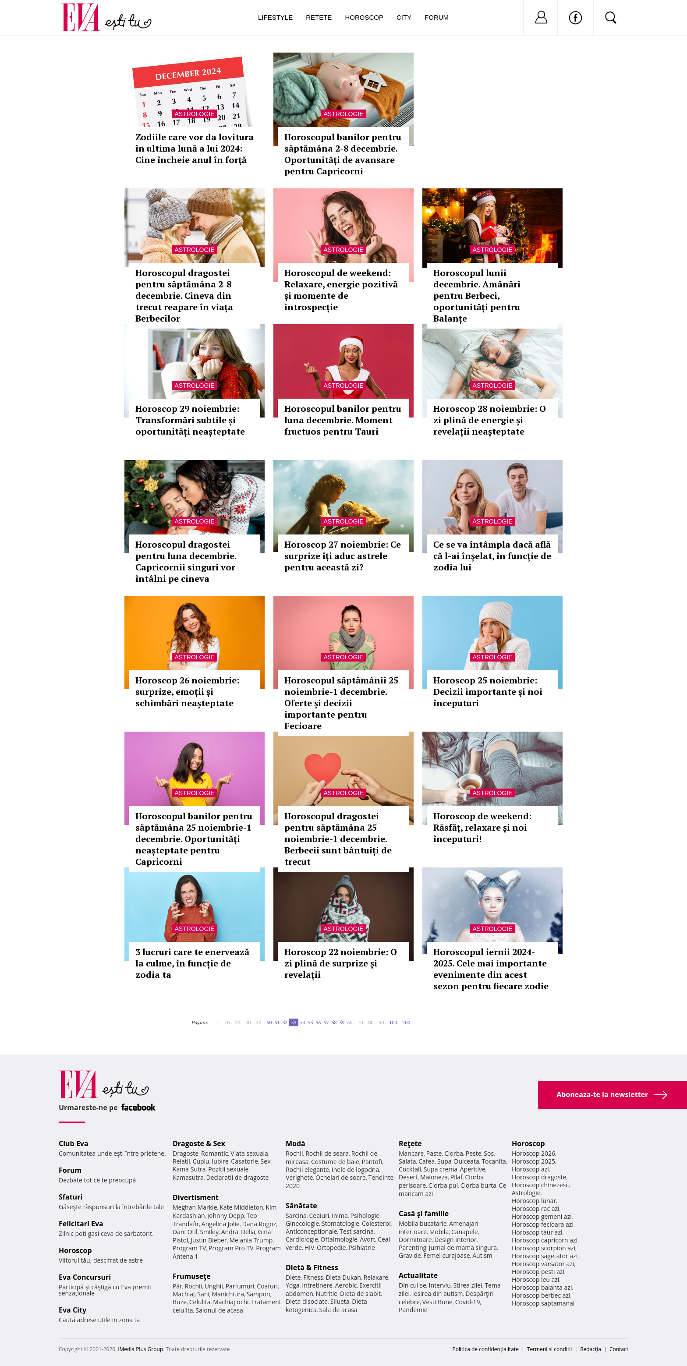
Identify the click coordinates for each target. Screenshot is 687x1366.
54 (302, 1022)
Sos (489, 1153)
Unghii (214, 1286)
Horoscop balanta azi (542, 1287)
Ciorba (453, 1153)
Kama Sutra (189, 1169)
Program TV (189, 1248)
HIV (310, 1247)
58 (333, 1022)
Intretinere (317, 1285)
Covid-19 (467, 1302)
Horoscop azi (530, 1169)
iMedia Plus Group (140, 1349)
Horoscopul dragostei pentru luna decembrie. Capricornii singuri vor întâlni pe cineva (185, 561)
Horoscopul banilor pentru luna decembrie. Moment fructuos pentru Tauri (342, 420)
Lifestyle (275, 17)
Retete (319, 17)
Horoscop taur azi (537, 1232)
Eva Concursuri (85, 1277)
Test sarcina (357, 1231)
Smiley (209, 1232)
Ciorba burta (478, 1185)
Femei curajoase (446, 1255)
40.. (260, 1022)
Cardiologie (302, 1239)
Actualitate (418, 1275)
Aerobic (346, 1285)
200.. (407, 1022)
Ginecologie (302, 1223)
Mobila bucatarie (423, 1223)
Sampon (258, 1294)
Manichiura (228, 1294)
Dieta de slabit (360, 1293)
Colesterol (376, 1223)
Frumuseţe (192, 1276)
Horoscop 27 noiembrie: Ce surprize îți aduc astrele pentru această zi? (342, 555)
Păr (177, 1286)
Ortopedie (331, 1247)
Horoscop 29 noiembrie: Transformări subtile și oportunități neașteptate (190, 420)
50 (269, 1022)
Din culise (412, 1285)
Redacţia (590, 1349)
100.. (394, 1022)
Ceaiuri (319, 1215)
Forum (437, 17)
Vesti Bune (437, 1302)
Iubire (220, 1161)
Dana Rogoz (259, 1224)
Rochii (193, 1286)
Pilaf (456, 1177)
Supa (444, 1161)
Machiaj (184, 1294)
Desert (408, 1177)
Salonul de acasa (219, 1310)
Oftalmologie (339, 1239)
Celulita (200, 1302)
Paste (434, 1153)
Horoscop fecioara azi (543, 1224)
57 (326, 1022)
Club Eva (74, 1143)
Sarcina (296, 1215)
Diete (293, 1277)
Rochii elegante (307, 1169)
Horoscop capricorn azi (544, 1240)
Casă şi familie (424, 1213)
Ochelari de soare (340, 1177)
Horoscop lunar (534, 1200)
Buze (180, 1302)
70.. (361, 1022)
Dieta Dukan (343, 1277)
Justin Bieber (209, 1240)
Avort (367, 1239)
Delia (248, 1232)
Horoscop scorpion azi (543, 1248)
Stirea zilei (467, 1285)
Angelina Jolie (221, 1224)
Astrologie (194, 113)
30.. (249, 1022)
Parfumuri (240, 1286)
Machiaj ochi (230, 1302)
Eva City (72, 1310)
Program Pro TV (231, 1248)
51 (277, 1022)
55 (310, 1022)
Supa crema (440, 1169)
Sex (266, 1161)
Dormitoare (415, 1239)
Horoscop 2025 (533, 1161)
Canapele (464, 1232)
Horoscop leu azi (535, 1279)
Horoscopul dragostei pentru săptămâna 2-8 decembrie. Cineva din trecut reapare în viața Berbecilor (184, 295)
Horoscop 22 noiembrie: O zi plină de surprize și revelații (340, 963)
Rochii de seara (327, 1153)
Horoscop (364, 17)
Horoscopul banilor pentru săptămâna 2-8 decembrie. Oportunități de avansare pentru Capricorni (342, 154)
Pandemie (413, 1310)
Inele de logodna (355, 1169)
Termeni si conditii (549, 1349)
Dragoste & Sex (199, 1143)
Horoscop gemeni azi (542, 1216)
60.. (351, 1022)
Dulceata (466, 1161)
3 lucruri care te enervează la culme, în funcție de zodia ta (192, 963)
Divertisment (196, 1197)
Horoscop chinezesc (540, 1185)
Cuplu (201, 1161)
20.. (239, 1022)
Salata (407, 1161)
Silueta (340, 1301)
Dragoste (185, 1153)
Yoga (293, 1285)
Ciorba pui (443, 1185)
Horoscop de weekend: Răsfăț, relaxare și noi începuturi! (482, 827)
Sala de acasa (338, 1310)
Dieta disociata (307, 1301)
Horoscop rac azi (536, 1208)
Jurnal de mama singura (463, 1247)
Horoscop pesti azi (538, 1271)
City (404, 17)
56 (318, 1022)
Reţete (410, 1143)
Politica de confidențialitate (486, 1349)
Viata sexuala (249, 1153)
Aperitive (472, 1169)
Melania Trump (251, 1240)
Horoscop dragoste (539, 1177)
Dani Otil (185, 1232)
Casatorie (244, 1161)
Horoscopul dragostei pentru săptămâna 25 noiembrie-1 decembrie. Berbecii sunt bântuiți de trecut (338, 838)
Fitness (313, 1277)
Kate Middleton (241, 1207)
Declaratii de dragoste (237, 1177)
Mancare (411, 1153)
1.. (219, 1022)
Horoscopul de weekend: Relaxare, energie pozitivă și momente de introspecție (341, 290)
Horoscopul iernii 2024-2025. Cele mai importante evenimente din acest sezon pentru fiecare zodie (491, 969)
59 (341, 1022)
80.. (372, 1022)
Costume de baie (335, 1161)
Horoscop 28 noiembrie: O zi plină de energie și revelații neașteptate (489, 420)
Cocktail (410, 1169)
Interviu (440, 1285)
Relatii (181, 1161)
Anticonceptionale (311, 1231)
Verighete (299, 1177)
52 (284, 1022)
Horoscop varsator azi (543, 1264)
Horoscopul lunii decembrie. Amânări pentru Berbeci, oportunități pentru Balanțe (477, 295)
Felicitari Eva (81, 1223)
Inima (340, 1215)
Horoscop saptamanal (543, 1303)
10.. (228, 1022)
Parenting (412, 1247)
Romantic (214, 1153)
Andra (230, 1232)
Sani (203, 1294)
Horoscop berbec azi (541, 1295)
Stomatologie (340, 1223)
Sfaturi (70, 1197)
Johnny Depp (225, 1215)
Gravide (410, 1255)
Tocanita (494, 1161)
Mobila (439, 1232)
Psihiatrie (361, 1247)
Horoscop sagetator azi (544, 1256)
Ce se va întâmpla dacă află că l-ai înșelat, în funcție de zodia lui (492, 555)
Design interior (455, 1239)
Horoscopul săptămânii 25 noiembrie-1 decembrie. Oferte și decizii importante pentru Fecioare (341, 703)
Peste (474, 1153)
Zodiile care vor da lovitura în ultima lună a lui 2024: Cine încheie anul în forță (194, 148)
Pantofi (372, 1161)
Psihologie (365, 1215)
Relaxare (376, 1277)
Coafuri (267, 1286)
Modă (295, 1143)
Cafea (426, 1161)
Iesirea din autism (437, 1293)
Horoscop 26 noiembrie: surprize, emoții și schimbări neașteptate (187, 691)
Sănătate (301, 1205)
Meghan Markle (195, 1207)
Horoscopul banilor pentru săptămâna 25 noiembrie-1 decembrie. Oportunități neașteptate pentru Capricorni (193, 838)
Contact (618, 1349)
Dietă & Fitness (312, 1267)
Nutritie (326, 1293)
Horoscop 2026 (533, 1153)
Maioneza (434, 1177)
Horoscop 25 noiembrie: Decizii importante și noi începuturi (487, 691)
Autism (482, 1255)
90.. (382, 1022)
